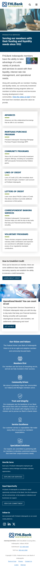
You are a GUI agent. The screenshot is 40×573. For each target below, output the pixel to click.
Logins (16, 565)
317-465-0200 (24, 546)
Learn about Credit (12, 278)
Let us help (9, 326)
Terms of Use (12, 561)
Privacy (20, 561)
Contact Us (28, 561)
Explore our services (13, 477)
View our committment (13, 503)
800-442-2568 (23, 550)
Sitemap (23, 565)
